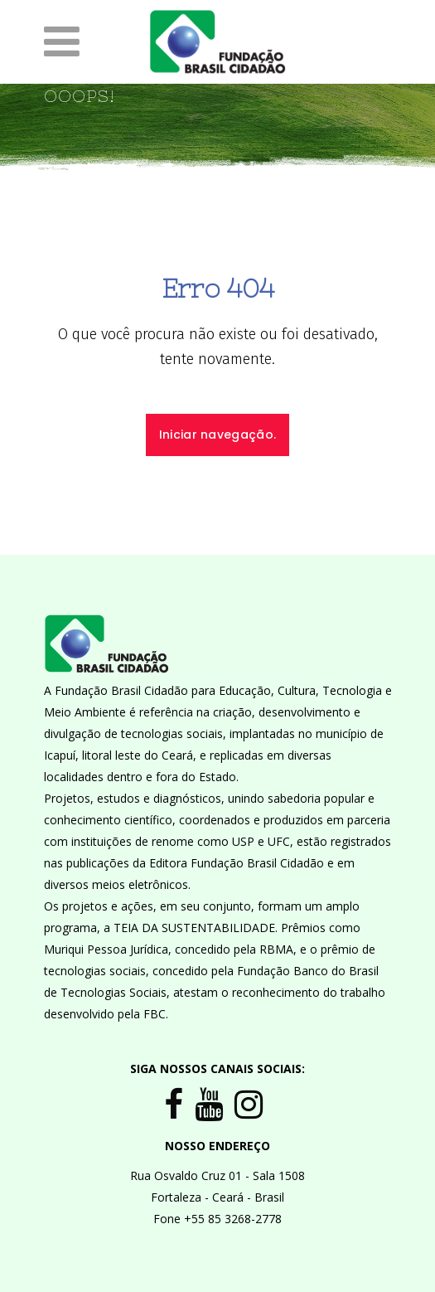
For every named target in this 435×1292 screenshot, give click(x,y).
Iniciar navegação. (217, 434)
